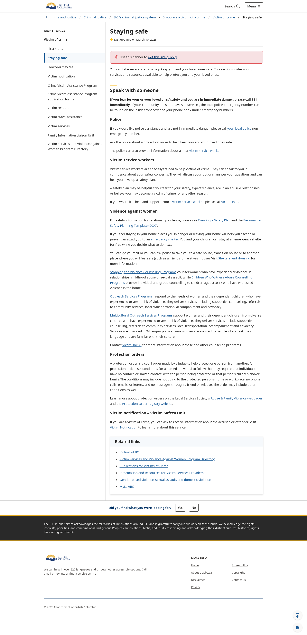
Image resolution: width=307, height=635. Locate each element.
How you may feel (61, 67)
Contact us (239, 580)
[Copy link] (297, 627)
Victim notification (61, 76)
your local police (239, 128)
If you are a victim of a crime (184, 17)
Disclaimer (198, 580)
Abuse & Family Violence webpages (237, 398)
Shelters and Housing (234, 258)
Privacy (195, 587)
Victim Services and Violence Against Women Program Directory (75, 146)
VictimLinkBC (230, 202)
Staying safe (57, 58)
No (194, 507)
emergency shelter (164, 239)
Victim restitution (60, 108)
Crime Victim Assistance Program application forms (72, 96)
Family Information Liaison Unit (71, 135)
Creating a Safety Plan (214, 220)
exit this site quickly (162, 57)
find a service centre (82, 573)
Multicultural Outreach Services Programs (141, 315)
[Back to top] (297, 615)
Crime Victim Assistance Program (72, 85)
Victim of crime (224, 17)
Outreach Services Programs (131, 296)
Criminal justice (95, 17)
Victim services (59, 126)
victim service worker (205, 150)
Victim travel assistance (65, 117)
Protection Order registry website (147, 403)
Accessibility (240, 565)
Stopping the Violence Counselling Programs (143, 272)
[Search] (232, 6)
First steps (55, 48)
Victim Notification (123, 427)
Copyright (238, 572)
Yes (180, 507)
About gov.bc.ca (201, 572)
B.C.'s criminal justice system (135, 17)
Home (195, 565)
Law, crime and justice (60, 17)
